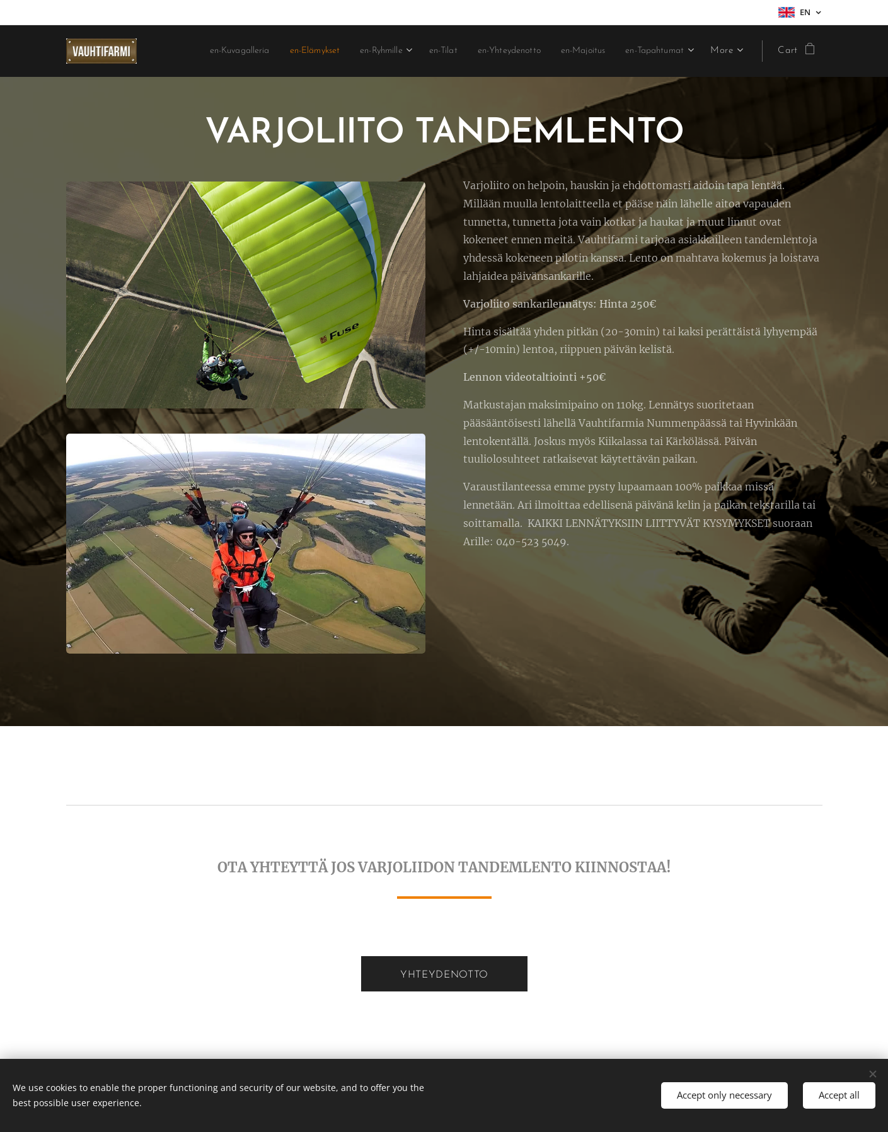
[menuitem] (287, 51)
